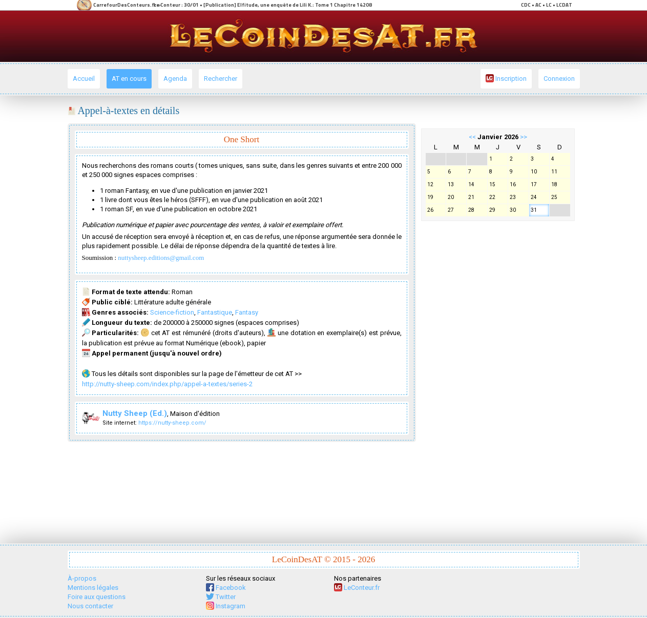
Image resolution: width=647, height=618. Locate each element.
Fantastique (214, 312)
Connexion (559, 78)
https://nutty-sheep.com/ (172, 423)
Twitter (221, 597)
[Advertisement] (498, 379)
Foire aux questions (97, 597)
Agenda (175, 78)
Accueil (84, 78)
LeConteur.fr (357, 587)
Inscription (506, 78)
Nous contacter (90, 606)
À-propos (82, 578)
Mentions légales (93, 587)
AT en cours (129, 78)
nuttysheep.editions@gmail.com (161, 257)
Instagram (225, 606)
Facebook (226, 587)
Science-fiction (172, 312)
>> (523, 137)
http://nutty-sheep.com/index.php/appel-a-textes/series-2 (167, 384)
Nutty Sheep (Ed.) (134, 413)
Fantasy (246, 312)
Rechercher (220, 78)
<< (472, 137)
